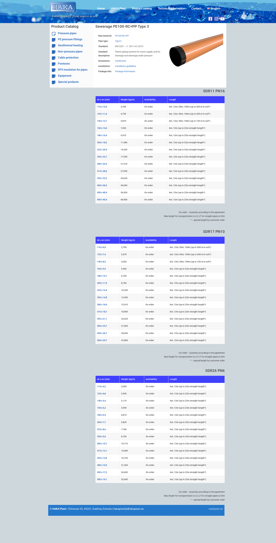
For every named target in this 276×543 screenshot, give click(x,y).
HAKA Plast (118, 8)
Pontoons (64, 63)
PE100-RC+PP (123, 36)
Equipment (64, 75)
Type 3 (119, 41)
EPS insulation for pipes (73, 69)
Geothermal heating (70, 45)
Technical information (171, 8)
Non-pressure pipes (70, 51)
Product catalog (142, 8)
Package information (126, 71)
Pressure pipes (67, 33)
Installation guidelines (126, 66)
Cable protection (68, 57)
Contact (196, 8)
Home (101, 8)
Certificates (121, 61)
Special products (68, 81)
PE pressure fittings (70, 39)
